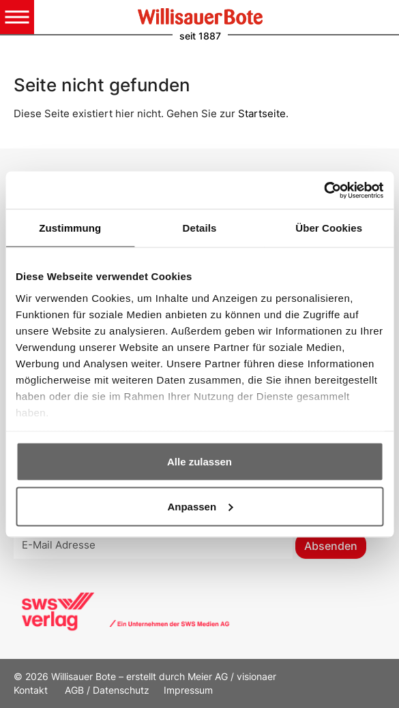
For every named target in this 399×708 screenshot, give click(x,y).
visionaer (256, 676)
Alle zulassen (199, 461)
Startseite (262, 113)
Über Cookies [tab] (328, 228)
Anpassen (200, 506)
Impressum (188, 690)
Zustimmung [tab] (70, 228)
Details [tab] (200, 228)
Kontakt (32, 690)
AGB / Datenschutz (107, 690)
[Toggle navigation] (17, 17)
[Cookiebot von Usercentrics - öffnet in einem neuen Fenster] (323, 190)
